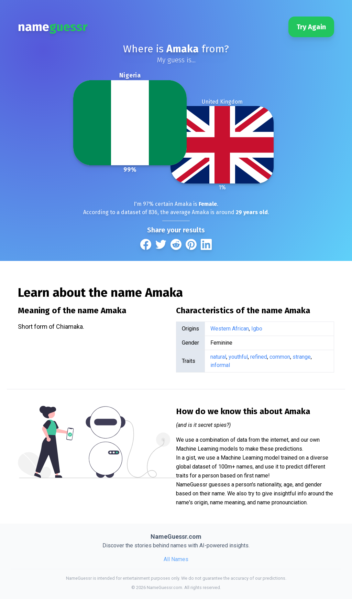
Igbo (256, 328)
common (280, 357)
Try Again (311, 27)
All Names (176, 559)
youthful (238, 357)
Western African (229, 328)
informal (220, 365)
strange (302, 357)
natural (218, 357)
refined (258, 357)
